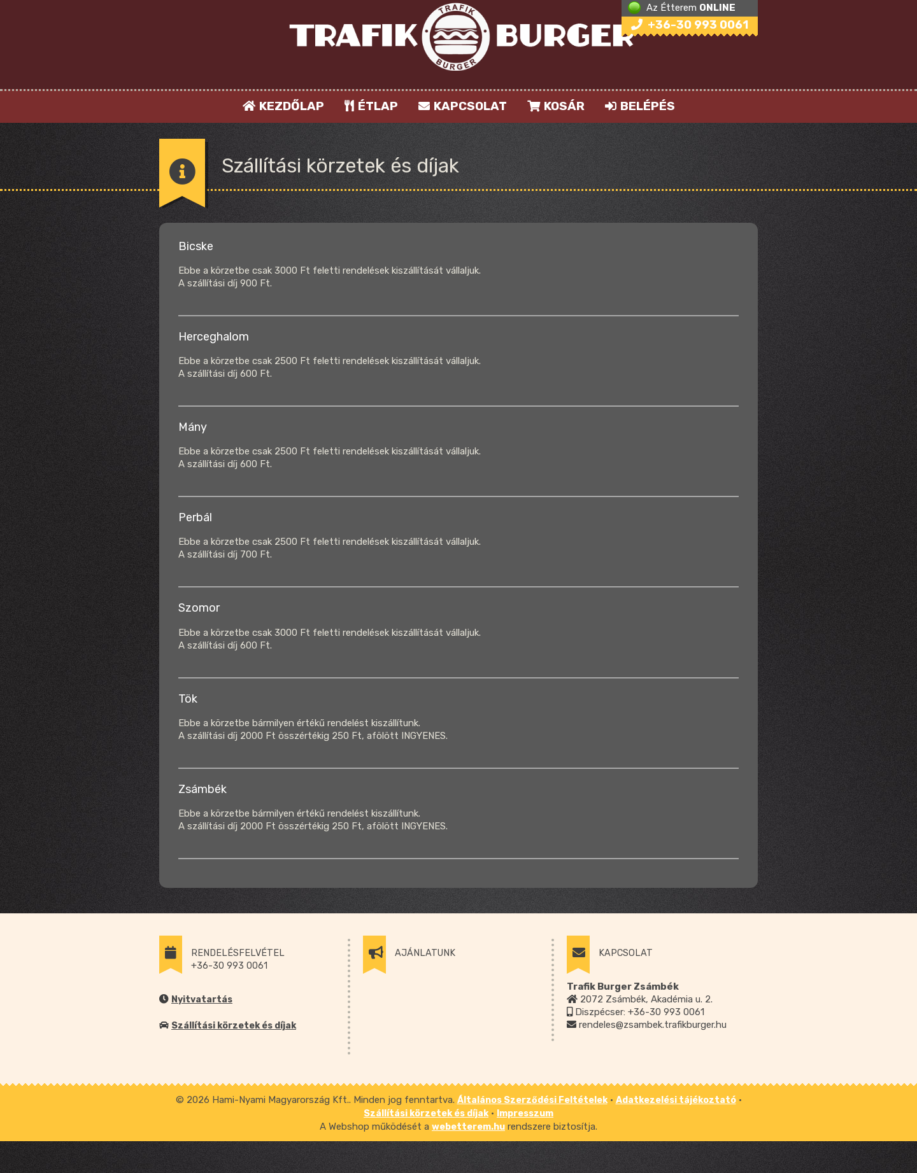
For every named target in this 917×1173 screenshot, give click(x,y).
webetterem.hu (468, 1126)
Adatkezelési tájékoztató (676, 1100)
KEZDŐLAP (283, 106)
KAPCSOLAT (462, 106)
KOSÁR (556, 106)
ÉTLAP (372, 106)
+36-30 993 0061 (689, 25)
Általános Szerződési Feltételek (532, 1100)
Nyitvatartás (201, 999)
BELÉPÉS (640, 106)
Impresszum (525, 1113)
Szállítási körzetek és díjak (233, 1025)
